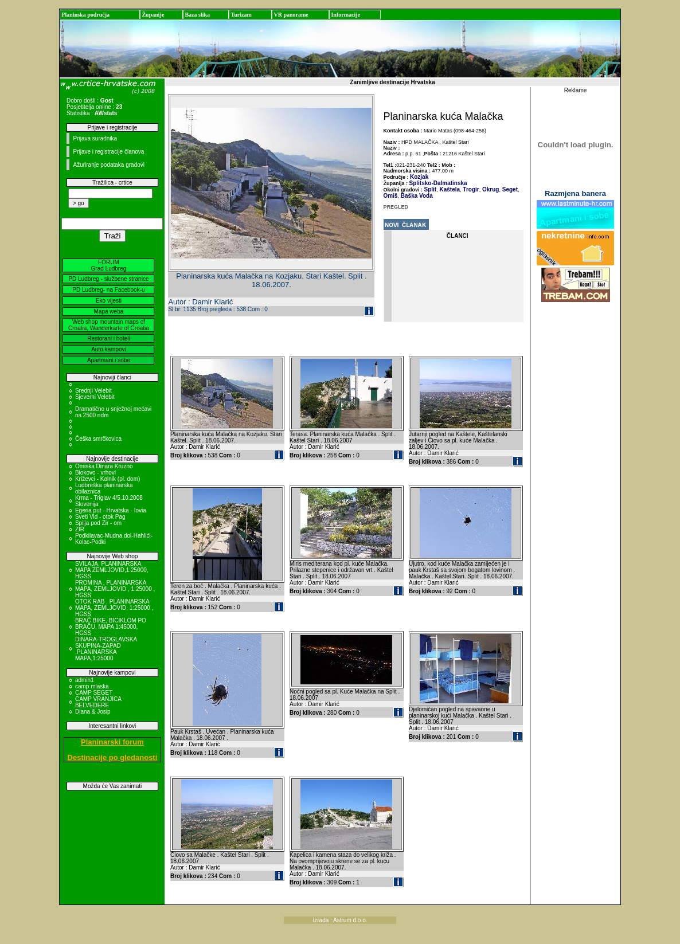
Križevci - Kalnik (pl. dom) (107, 479)
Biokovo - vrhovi (95, 472)
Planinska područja (85, 14)
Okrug (489, 189)
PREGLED (396, 207)
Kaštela (449, 189)
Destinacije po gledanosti (113, 757)
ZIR (79, 529)
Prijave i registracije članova (108, 151)
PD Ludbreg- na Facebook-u (108, 290)
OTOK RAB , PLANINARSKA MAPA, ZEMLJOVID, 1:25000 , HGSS (114, 607)
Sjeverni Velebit (95, 397)
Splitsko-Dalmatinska (438, 183)
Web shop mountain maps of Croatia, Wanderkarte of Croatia (108, 325)
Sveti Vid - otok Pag (100, 517)
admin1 (84, 680)
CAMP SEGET (93, 693)
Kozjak (419, 177)
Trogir (470, 189)
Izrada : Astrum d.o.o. (339, 920)
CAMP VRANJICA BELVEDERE (98, 702)
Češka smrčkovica (98, 439)
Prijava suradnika (95, 138)
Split (430, 189)
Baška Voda (416, 196)
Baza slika (197, 14)
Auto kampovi (108, 349)
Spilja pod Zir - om (98, 523)
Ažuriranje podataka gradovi (108, 165)
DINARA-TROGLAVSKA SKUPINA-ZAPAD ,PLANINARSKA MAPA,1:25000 (106, 648)
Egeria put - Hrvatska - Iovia (110, 510)
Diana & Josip (93, 711)
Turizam (240, 14)
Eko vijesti (109, 300)
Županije (153, 14)
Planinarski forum (112, 742)
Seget (509, 189)
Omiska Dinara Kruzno (104, 466)
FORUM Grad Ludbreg (109, 265)
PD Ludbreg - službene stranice (108, 279)
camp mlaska (92, 686)
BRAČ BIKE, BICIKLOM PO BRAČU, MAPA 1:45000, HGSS (110, 626)
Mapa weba (109, 311)
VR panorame (290, 14)
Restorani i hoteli (108, 338)
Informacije (345, 14)
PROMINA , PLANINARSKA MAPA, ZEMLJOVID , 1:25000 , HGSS (115, 588)
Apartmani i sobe (108, 360)
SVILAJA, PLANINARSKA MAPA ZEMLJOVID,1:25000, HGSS (111, 570)
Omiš (391, 196)
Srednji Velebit (93, 390)
